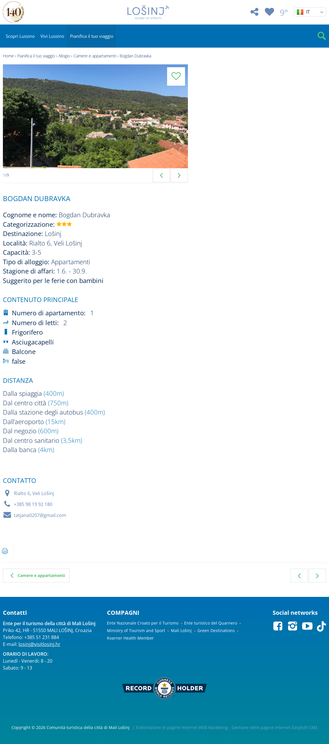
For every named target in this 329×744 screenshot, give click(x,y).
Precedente (299, 575)
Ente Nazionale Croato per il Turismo (142, 623)
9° (284, 12)
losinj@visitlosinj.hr (39, 644)
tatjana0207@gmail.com (40, 515)
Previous (161, 175)
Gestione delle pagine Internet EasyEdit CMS (275, 727)
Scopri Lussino (20, 36)
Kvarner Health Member (130, 638)
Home (8, 56)
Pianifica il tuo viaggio (91, 36)
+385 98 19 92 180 (33, 504)
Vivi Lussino (52, 36)
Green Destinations (216, 630)
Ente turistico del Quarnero (210, 623)
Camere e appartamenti (94, 56)
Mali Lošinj (181, 630)
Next (179, 175)
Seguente (317, 575)
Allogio (64, 56)
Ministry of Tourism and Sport (136, 630)
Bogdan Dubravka (135, 56)
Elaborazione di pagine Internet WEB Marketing (182, 727)
